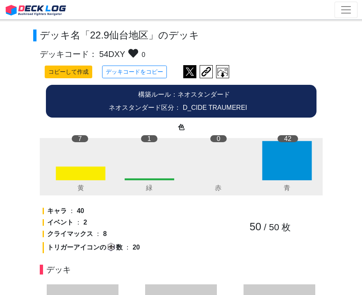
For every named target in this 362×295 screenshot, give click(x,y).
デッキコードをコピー (134, 71)
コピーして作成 (68, 71)
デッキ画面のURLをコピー (206, 71)
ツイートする (189, 71)
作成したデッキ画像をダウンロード (222, 71)
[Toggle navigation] (346, 10)
